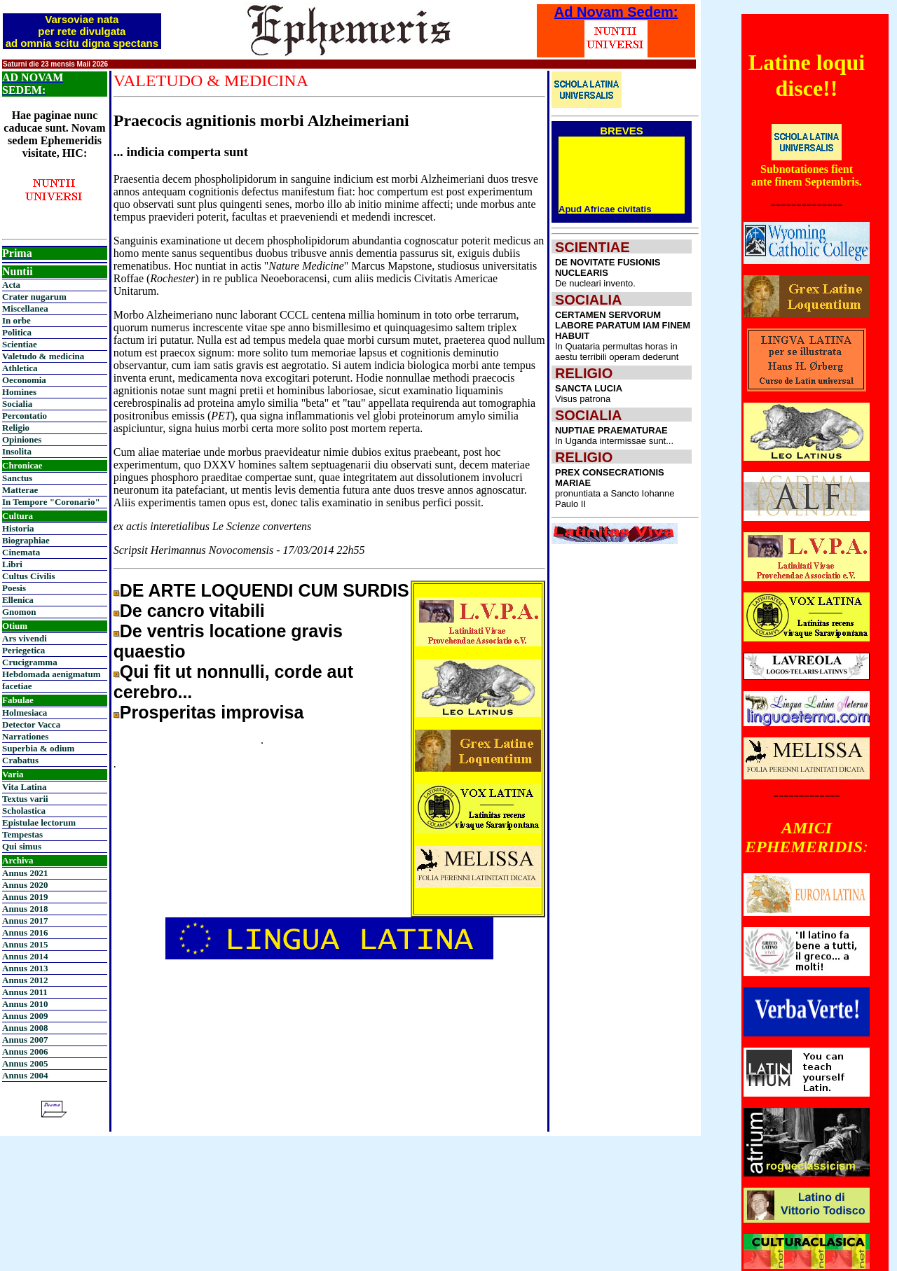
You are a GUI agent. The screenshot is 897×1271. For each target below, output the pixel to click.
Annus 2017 (25, 920)
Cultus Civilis (28, 576)
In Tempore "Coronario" (51, 501)
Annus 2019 (25, 896)
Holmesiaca (24, 712)
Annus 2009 (25, 1015)
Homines (19, 392)
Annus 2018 (25, 908)
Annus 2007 (25, 1039)
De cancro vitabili (192, 610)
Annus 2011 (25, 992)
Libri (12, 564)
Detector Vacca (31, 724)
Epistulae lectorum (39, 822)
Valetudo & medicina (43, 356)
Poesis (14, 588)
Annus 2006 (25, 1051)
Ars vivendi (24, 638)
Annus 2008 (25, 1027)
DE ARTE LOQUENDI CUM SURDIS (264, 590)
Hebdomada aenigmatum (51, 674)
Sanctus (17, 478)
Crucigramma (29, 662)
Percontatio (24, 415)
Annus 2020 (25, 885)
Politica (17, 332)
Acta (11, 284)
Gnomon (19, 611)
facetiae (17, 686)
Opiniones (21, 439)
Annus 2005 (25, 1063)
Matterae (20, 490)
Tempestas (22, 834)
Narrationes (25, 736)
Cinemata (21, 552)
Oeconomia (24, 380)
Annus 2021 (25, 873)
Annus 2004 (25, 1075)
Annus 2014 (25, 956)
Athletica (20, 368)
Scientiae (19, 344)
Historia (18, 528)
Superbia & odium (38, 748)
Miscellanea (25, 308)
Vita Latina (24, 787)
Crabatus (20, 760)
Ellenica (18, 600)
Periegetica (23, 650)
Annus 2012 (25, 980)
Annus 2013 (25, 968)
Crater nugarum (34, 296)
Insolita (17, 451)
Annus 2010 (25, 1004)
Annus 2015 (25, 944)
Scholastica (24, 810)
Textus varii (25, 798)
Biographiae (26, 540)
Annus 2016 (25, 932)
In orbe (16, 320)
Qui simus (21, 846)
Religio (15, 427)
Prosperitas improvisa (212, 712)
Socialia (17, 403)
